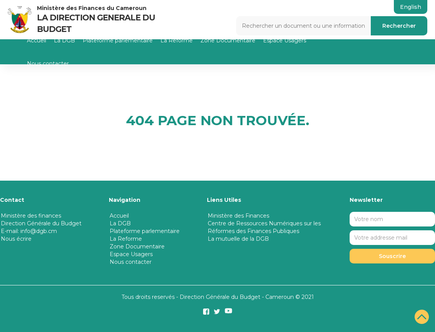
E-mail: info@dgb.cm (29, 231)
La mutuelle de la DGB (238, 238)
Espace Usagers (284, 40)
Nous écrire (16, 238)
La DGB (64, 40)
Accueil (36, 40)
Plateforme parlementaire (118, 40)
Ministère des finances (31, 215)
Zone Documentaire (227, 40)
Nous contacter (48, 63)
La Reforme (176, 40)
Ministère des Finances (238, 215)
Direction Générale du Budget (41, 223)
